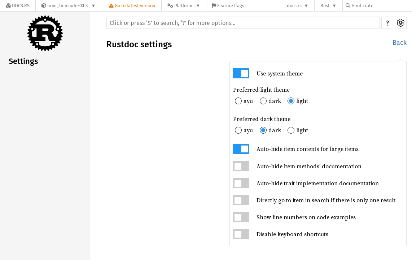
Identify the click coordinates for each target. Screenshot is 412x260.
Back (400, 43)
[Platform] (184, 5)
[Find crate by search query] (381, 5)
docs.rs (294, 5)
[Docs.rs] (17, 5)
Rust (325, 5)
